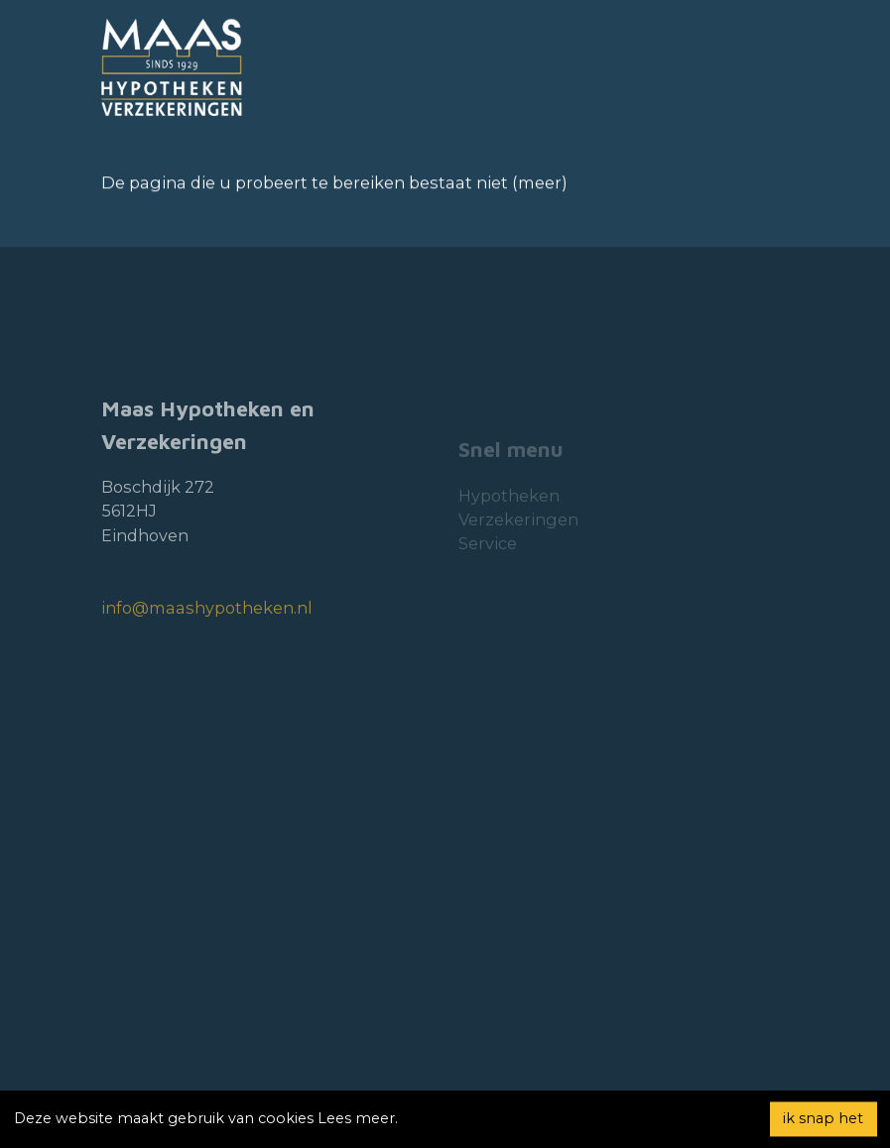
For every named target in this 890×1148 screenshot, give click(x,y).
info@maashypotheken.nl (207, 632)
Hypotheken (509, 514)
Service (487, 563)
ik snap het (823, 1118)
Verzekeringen (518, 538)
